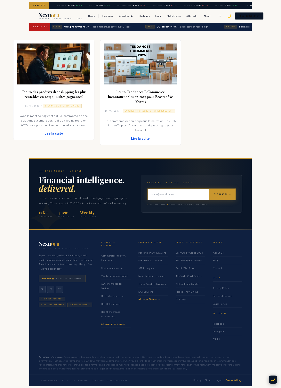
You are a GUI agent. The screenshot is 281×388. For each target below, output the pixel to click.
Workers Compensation (114, 275)
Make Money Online (187, 291)
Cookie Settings (233, 380)
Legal (158, 15)
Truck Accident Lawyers (152, 283)
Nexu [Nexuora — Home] (49, 243)
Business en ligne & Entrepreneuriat (149, 111)
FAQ (215, 260)
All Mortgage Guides (187, 283)
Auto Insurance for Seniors (112, 286)
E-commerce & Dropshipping (62, 106)
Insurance (107, 15)
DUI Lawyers (145, 291)
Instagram (219, 331)
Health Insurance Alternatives (110, 314)
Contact (217, 268)
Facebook (218, 323)
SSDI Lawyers (146, 268)
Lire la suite (53, 133)
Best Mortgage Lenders (189, 260)
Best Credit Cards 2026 (189, 252)
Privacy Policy (221, 288)
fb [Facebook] (42, 289)
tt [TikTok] (59, 289)
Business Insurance (112, 268)
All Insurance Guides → (114, 323)
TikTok (217, 339)
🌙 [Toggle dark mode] (230, 16)
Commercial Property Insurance (113, 258)
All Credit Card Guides (189, 276)
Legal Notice (220, 303)
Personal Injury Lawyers (152, 252)
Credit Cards (126, 15)
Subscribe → (222, 194)
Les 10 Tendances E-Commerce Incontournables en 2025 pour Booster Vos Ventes (140, 97)
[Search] (220, 16)
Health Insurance (110, 303)
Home (91, 15)
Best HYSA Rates (185, 268)
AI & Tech (191, 15)
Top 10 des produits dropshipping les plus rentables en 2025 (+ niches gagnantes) (53, 94)
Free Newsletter (251, 16)
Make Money (174, 15)
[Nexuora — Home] (60, 16)
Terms (208, 380)
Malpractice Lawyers (150, 260)
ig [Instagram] (51, 289)
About (207, 15)
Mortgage (144, 15)
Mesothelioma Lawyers (151, 276)
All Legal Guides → (149, 299)
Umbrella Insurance (112, 296)
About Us (218, 252)
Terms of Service (222, 295)
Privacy (197, 380)
